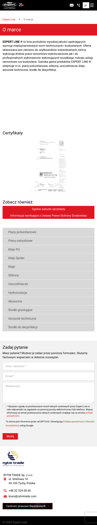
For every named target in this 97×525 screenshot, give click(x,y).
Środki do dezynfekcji (20, 322)
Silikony (11, 270)
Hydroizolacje (15, 288)
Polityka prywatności (73, 417)
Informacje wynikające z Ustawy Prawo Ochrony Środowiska (48, 210)
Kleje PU (11, 244)
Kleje (9, 262)
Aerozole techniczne (19, 314)
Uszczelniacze (15, 279)
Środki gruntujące (17, 305)
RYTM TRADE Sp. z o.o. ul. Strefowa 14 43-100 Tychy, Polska (19, 474)
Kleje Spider (14, 253)
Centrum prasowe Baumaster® (27, 501)
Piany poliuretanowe (19, 227)
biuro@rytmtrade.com (22, 491)
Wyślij (10, 431)
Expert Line (9, 14)
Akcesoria (12, 296)
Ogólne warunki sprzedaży (48, 204)
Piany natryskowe (18, 236)
